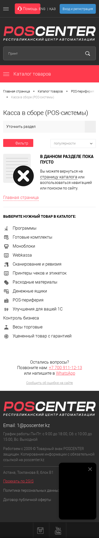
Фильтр (18, 143)
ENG (42, 9)
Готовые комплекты (27, 237)
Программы (19, 228)
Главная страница (16, 91)
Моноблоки (19, 246)
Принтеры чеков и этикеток (35, 273)
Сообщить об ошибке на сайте (49, 383)
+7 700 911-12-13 (65, 367)
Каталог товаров (27, 74)
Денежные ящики (25, 291)
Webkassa (17, 255)
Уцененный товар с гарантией (37, 335)
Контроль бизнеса (21, 318)
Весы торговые (23, 327)
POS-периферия (82, 91)
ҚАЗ (52, 9)
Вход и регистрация (78, 9)
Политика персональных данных (31, 490)
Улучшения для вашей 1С (33, 309)
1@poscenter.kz (33, 425)
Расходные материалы (30, 282)
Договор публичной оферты (27, 500)
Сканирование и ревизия (32, 264)
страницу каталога (58, 176)
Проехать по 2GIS (18, 481)
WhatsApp (65, 373)
